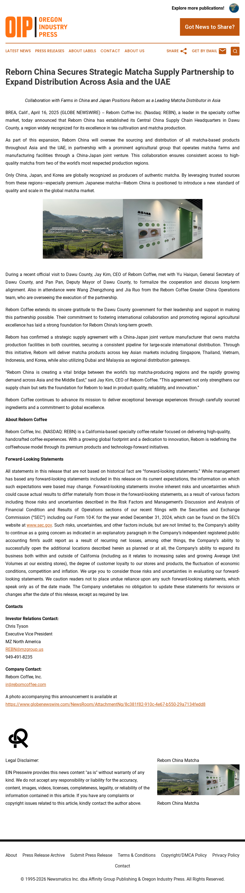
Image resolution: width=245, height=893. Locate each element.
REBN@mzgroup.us (24, 649)
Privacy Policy (226, 855)
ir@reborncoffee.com (25, 684)
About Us (134, 51)
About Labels (82, 51)
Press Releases (49, 51)
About (11, 855)
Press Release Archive (43, 855)
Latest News (18, 51)
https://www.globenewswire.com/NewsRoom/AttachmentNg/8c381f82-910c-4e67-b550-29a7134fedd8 (105, 704)
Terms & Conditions (137, 855)
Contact (110, 51)
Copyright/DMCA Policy (184, 855)
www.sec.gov (39, 525)
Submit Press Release (91, 855)
